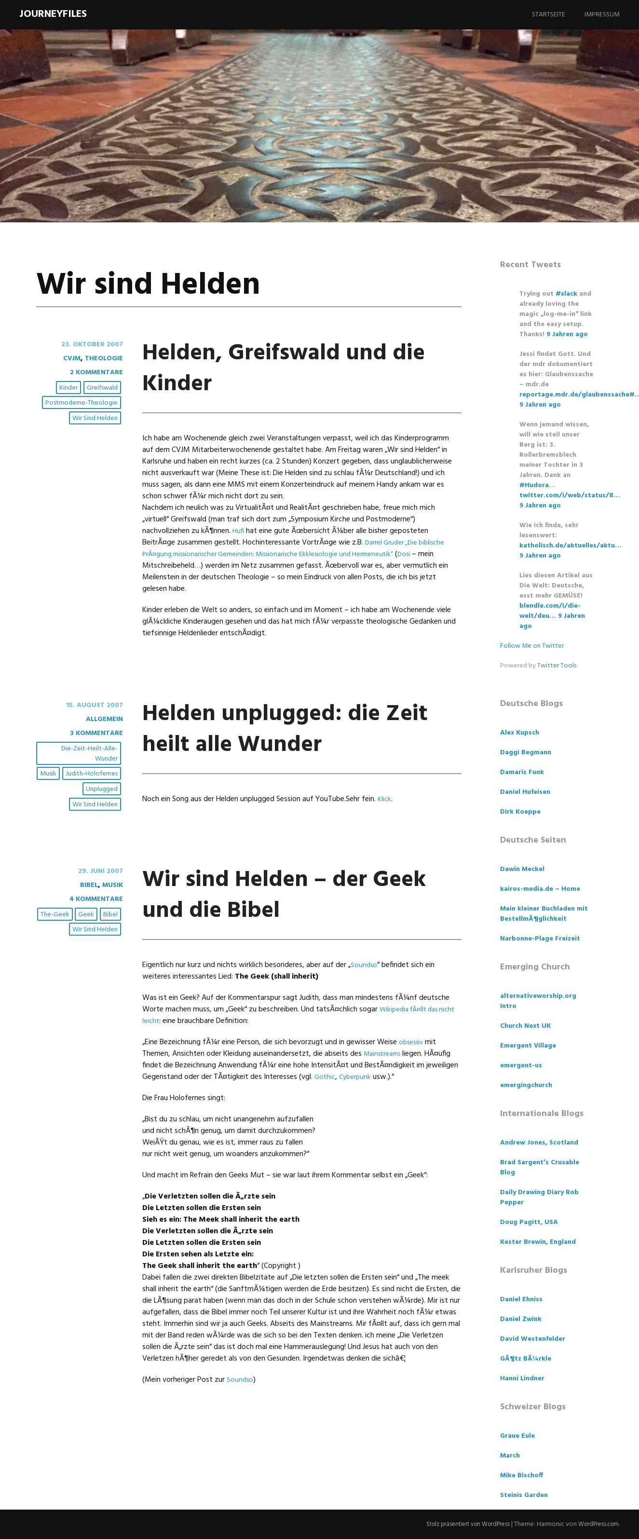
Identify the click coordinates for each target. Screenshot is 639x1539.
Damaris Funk (522, 772)
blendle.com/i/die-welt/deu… (550, 611)
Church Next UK (525, 1026)
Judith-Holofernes (93, 774)
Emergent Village (528, 1045)
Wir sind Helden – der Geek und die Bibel (294, 924)
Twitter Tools (556, 665)
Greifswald (103, 388)
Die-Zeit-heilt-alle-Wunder (90, 754)
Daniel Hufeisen (525, 792)
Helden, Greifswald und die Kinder (276, 367)
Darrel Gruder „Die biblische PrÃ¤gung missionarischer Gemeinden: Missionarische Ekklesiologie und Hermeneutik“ (297, 548)
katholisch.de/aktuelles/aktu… (570, 545)
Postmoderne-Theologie (82, 403)
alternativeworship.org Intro (538, 1001)
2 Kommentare (93, 372)
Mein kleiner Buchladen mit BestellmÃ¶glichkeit (544, 914)
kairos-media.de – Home (540, 889)
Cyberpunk (357, 1108)
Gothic (325, 1108)
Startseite (548, 14)
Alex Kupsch (519, 732)
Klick (385, 830)
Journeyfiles (53, 14)
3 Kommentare (93, 733)
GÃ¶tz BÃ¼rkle (525, 1358)
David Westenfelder (532, 1339)
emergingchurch (526, 1085)
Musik (49, 774)
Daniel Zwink (521, 1319)
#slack (566, 294)
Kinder (70, 388)
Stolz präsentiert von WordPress (458, 1524)
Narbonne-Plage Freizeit (540, 938)
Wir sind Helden (96, 418)
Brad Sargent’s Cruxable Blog (539, 1167)
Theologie (102, 358)
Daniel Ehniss (521, 1299)
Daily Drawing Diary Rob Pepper (539, 1197)
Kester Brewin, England (538, 1242)
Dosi (428, 554)
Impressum (602, 14)
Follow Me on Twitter (532, 646)
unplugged (103, 789)
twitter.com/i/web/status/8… (569, 495)
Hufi (238, 531)
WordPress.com (596, 1524)
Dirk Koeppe (520, 811)
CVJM (67, 358)
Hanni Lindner (522, 1378)
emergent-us (521, 1065)
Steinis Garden (524, 1495)
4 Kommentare (93, 930)
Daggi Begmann (525, 752)
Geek (87, 946)
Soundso (365, 996)
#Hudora (534, 485)
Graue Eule (517, 1436)
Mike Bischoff (521, 1475)
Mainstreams (385, 1084)
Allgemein (102, 719)
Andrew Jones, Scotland (539, 1142)
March (510, 1455)
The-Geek (56, 946)
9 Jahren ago (567, 334)
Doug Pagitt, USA (529, 1222)
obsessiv (413, 1073)
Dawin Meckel (522, 869)
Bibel (84, 916)
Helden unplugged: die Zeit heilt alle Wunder (277, 743)
